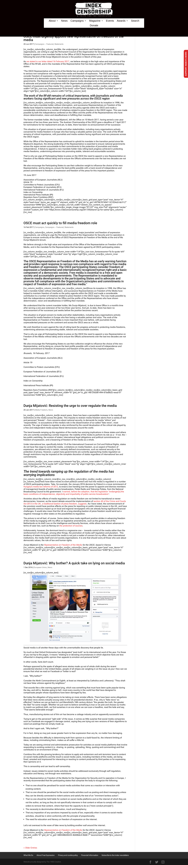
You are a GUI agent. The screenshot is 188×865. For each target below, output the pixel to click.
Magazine (95, 20)
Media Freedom (41, 410)
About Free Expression (46, 855)
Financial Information (89, 855)
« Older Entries (30, 848)
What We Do (28, 855)
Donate (94, 25)
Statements (58, 44)
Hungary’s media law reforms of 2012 (41, 486)
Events (110, 20)
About (52, 20)
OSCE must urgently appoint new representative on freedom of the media (74, 38)
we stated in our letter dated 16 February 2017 (47, 61)
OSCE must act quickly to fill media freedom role (60, 223)
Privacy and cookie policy (68, 855)
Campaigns (77, 20)
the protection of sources (71, 525)
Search (135, 20)
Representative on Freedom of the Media (63, 545)
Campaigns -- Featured (44, 44)
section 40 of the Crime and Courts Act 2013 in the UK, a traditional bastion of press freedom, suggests (75, 502)
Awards (121, 20)
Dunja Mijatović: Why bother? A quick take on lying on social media (74, 563)
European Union (40, 567)
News (64, 20)
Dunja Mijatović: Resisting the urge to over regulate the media (70, 406)
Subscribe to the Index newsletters (115, 855)
